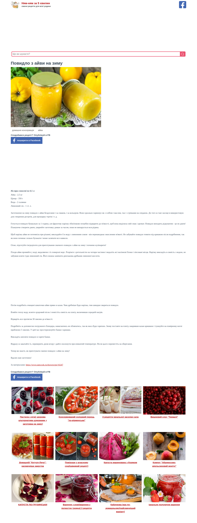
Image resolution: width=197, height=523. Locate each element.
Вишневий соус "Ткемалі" (164, 417)
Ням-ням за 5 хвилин (36, 3)
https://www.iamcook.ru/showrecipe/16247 (44, 365)
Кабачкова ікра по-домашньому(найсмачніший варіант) (120, 508)
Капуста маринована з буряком (120, 462)
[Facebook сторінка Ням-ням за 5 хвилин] (182, 2)
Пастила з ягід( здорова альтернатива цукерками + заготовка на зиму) (33, 420)
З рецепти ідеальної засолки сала (120, 417)
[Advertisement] (98, 30)
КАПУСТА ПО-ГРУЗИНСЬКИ (32, 504)
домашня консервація (23, 130)
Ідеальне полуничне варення (164, 504)
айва (40, 130)
